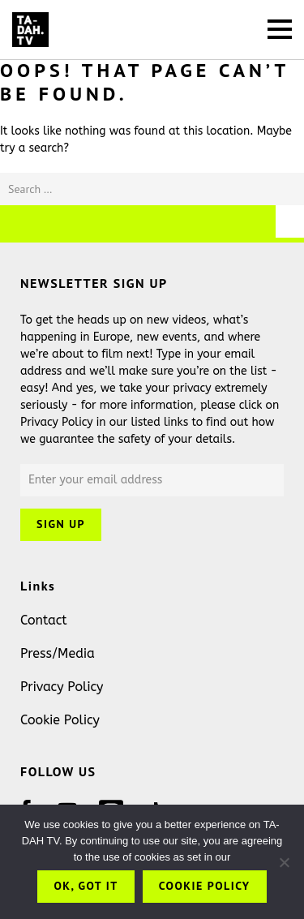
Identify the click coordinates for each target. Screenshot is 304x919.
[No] (284, 862)
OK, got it (86, 885)
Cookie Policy (60, 720)
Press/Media (57, 653)
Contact (43, 620)
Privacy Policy (61, 686)
